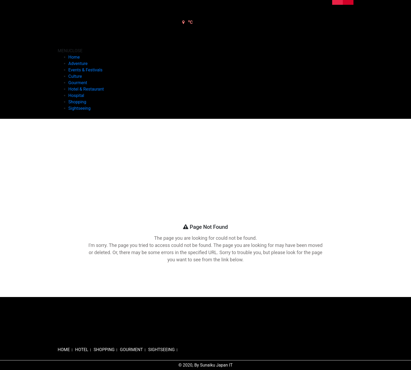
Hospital (76, 95)
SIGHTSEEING (161, 349)
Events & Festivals (85, 69)
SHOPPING (104, 349)
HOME (64, 349)
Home (74, 57)
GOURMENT (131, 349)
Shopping (77, 101)
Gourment (77, 82)
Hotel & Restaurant (86, 89)
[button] (70, 50)
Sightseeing (79, 108)
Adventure (78, 63)
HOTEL (81, 349)
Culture (75, 76)
